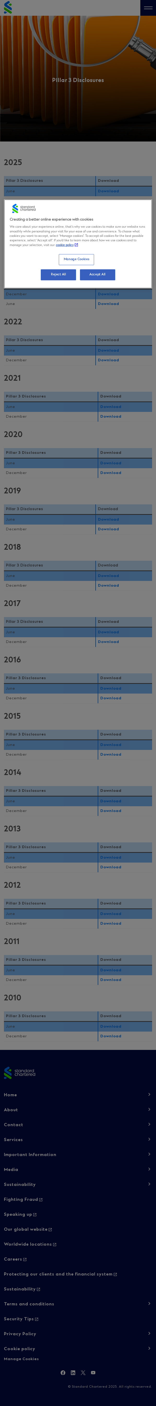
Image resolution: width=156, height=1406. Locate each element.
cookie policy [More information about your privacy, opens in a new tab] (65, 245)
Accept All (97, 274)
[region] (78, 243)
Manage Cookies (76, 259)
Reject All (58, 274)
